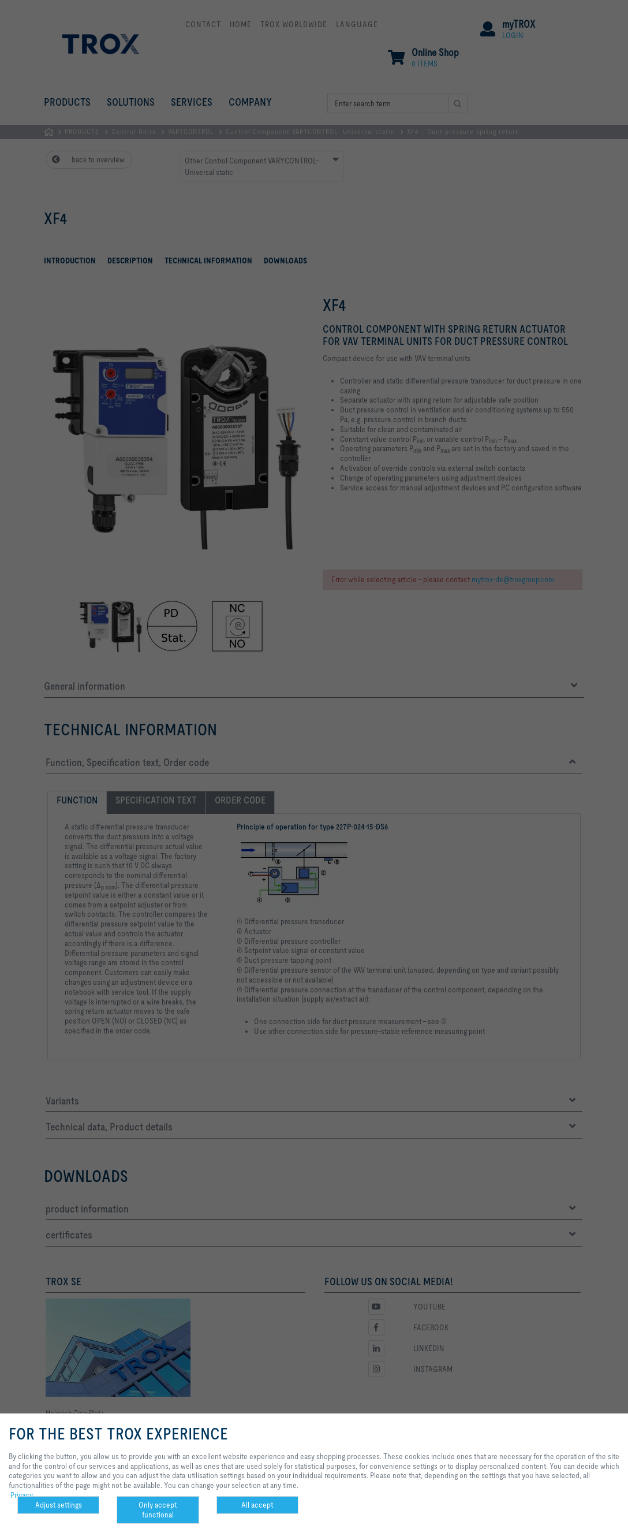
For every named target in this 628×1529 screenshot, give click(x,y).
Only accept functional (158, 1509)
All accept (257, 1504)
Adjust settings (58, 1504)
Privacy (21, 1495)
